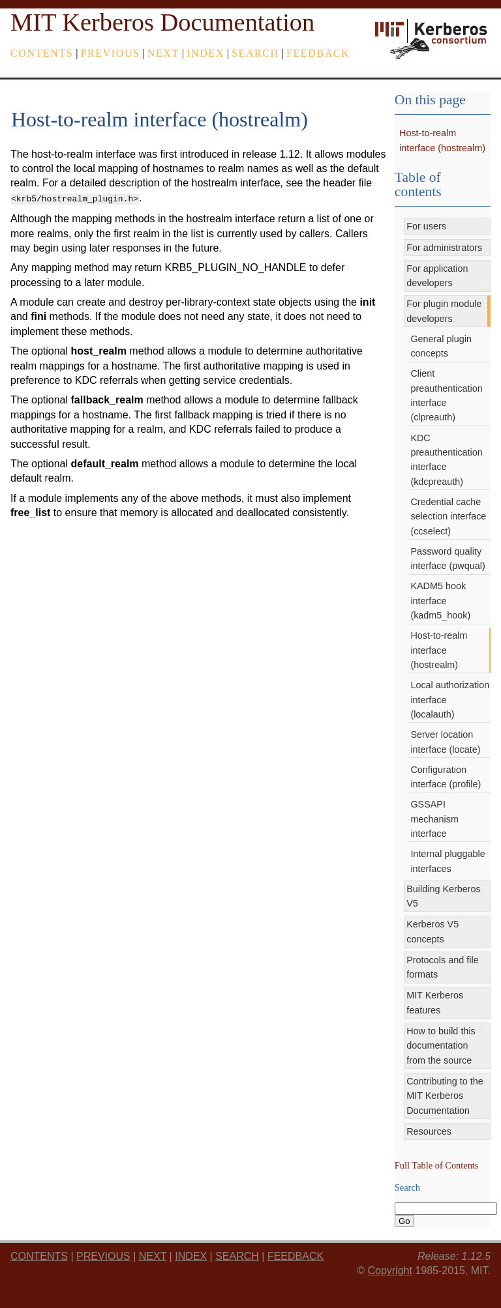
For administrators (444, 247)
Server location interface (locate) (445, 741)
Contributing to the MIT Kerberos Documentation (444, 1096)
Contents (41, 53)
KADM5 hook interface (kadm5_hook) (440, 600)
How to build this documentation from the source (441, 1046)
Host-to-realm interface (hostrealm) (438, 650)
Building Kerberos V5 (443, 896)
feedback (318, 53)
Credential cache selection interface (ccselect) (448, 516)
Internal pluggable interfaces (447, 861)
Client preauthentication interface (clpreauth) (446, 395)
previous (110, 53)
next (163, 53)
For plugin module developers (443, 310)
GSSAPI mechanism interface (434, 819)
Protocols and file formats (442, 967)
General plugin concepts (441, 346)
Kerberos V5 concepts (432, 931)
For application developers (437, 275)
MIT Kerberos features (434, 1002)
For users (426, 226)
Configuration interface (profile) (445, 776)
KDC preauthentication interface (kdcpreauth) (446, 460)
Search (255, 53)
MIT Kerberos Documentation (162, 22)
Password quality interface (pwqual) (447, 558)
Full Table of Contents (437, 1165)
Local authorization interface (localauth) (449, 699)
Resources (428, 1131)
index (205, 53)
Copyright (389, 1270)
